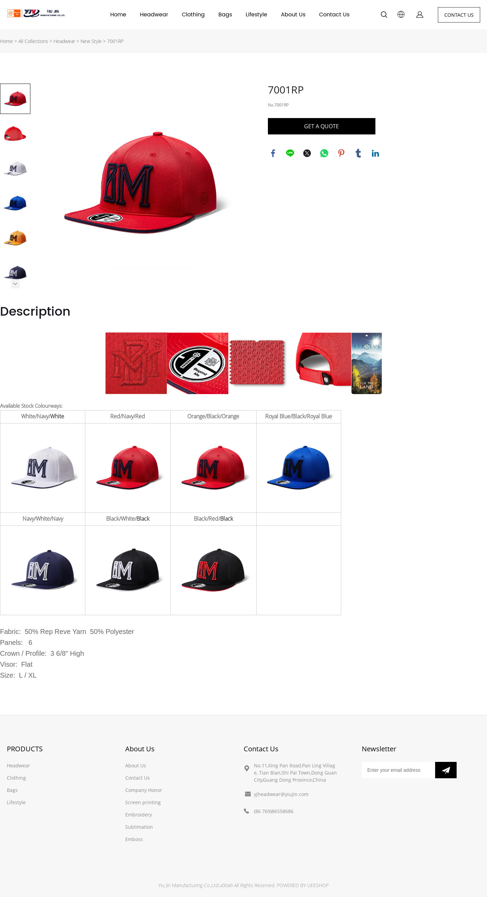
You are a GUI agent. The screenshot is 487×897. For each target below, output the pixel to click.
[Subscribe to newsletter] (446, 770)
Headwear (154, 14)
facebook (273, 153)
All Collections (33, 41)
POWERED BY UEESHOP (303, 885)
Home (118, 14)
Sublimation (139, 827)
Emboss (134, 839)
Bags (225, 14)
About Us (293, 14)
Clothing (193, 14)
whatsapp (324, 153)
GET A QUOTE (321, 126)
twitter (307, 153)
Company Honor (143, 790)
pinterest (341, 153)
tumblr (358, 153)
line (290, 153)
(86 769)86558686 (273, 811)
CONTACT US (459, 15)
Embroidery (138, 814)
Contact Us (334, 14)
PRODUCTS (25, 748)
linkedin (375, 153)
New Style (91, 41)
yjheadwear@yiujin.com (281, 794)
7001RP (115, 41)
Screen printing (143, 802)
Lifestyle (256, 14)
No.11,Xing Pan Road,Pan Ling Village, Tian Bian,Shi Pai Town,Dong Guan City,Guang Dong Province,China (295, 772)
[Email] (398, 770)
